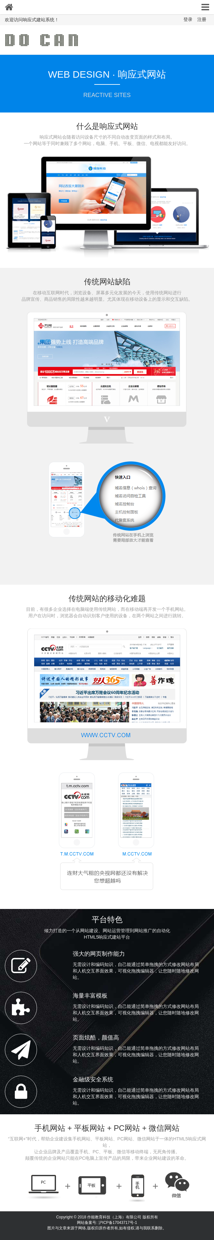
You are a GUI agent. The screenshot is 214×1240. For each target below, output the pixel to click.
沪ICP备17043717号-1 (117, 1222)
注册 (201, 19)
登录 (187, 19)
